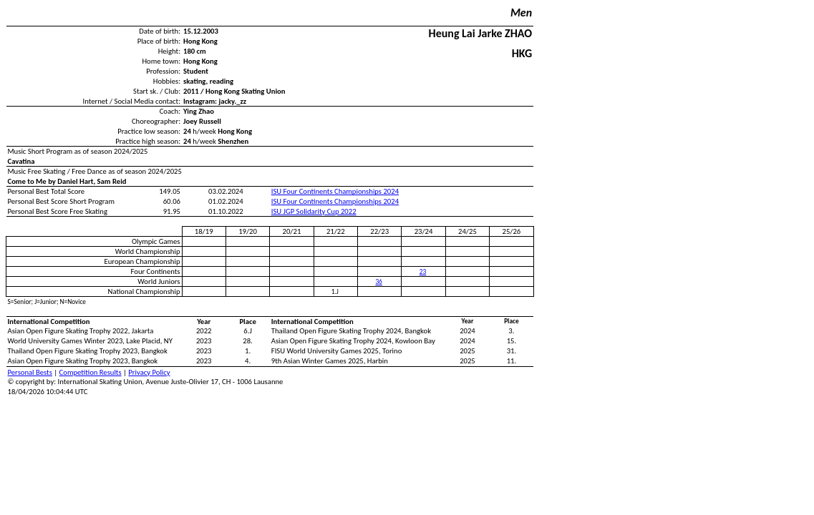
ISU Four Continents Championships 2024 (335, 191)
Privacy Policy (149, 372)
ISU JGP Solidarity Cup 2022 (314, 211)
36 (378, 282)
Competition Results (90, 372)
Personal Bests (30, 372)
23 (423, 272)
